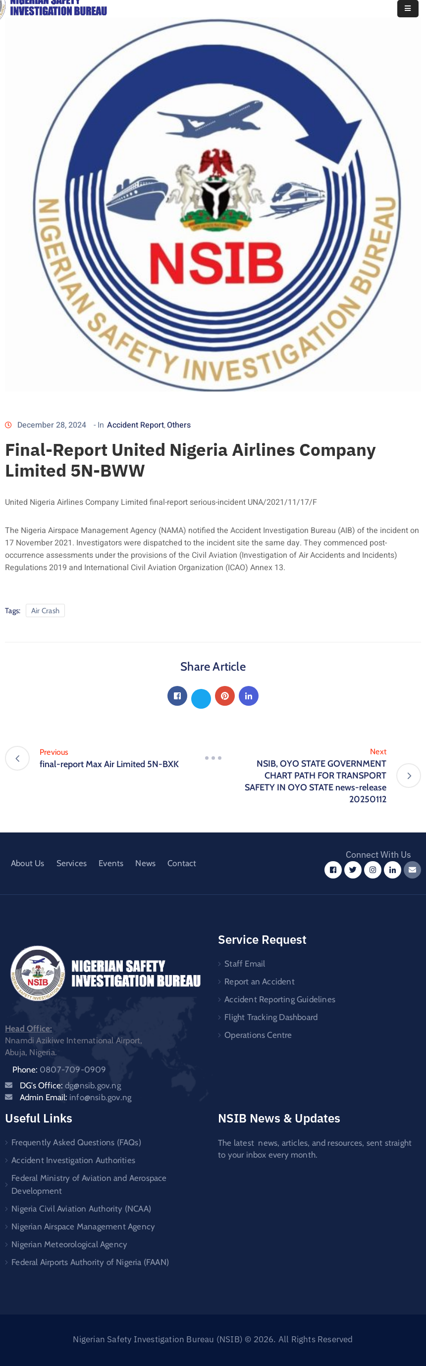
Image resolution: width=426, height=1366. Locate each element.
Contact (181, 863)
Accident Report (135, 425)
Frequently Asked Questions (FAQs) (76, 1142)
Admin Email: (75, 1097)
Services (71, 863)
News (145, 863)
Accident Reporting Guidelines (279, 999)
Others (179, 425)
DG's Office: (70, 1085)
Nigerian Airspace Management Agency (83, 1226)
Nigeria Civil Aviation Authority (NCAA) (81, 1209)
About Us (28, 863)
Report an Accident (259, 981)
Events (111, 863)
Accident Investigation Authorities (73, 1160)
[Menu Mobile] (408, 8)
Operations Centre (258, 1035)
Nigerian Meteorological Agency (69, 1244)
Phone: (59, 1069)
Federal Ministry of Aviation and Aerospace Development (88, 1184)
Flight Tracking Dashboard (271, 1017)
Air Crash (45, 610)
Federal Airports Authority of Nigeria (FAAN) (90, 1262)
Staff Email (244, 964)
